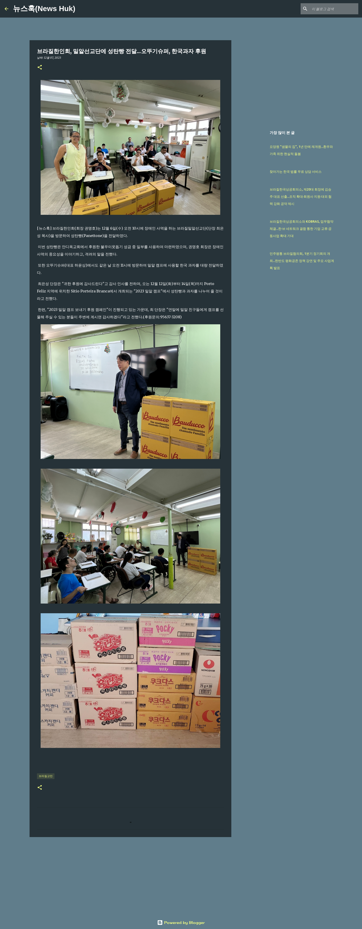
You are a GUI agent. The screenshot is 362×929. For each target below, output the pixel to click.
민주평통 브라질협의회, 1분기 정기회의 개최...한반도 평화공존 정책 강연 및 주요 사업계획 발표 (302, 261)
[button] (39, 67)
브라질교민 (46, 775)
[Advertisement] (130, 876)
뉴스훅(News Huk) (44, 8)
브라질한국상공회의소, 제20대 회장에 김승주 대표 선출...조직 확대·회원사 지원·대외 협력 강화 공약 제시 (301, 197)
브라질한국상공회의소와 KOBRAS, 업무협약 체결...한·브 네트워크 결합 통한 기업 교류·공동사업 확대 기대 (301, 229)
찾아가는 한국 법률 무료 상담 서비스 (296, 171)
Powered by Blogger (181, 922)
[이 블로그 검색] (334, 8)
